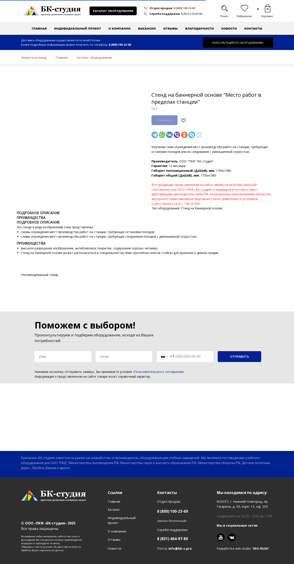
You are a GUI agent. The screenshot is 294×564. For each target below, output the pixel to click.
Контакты (253, 28)
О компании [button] (119, 28)
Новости (229, 28)
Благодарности (199, 28)
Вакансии (147, 28)
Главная (39, 28)
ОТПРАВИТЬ (239, 356)
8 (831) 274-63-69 (191, 14)
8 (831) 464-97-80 (172, 538)
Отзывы (170, 28)
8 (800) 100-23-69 (184, 8)
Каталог (114, 509)
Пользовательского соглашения (158, 372)
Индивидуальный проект (77, 28)
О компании (117, 531)
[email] (124, 356)
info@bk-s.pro (180, 548)
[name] (63, 356)
